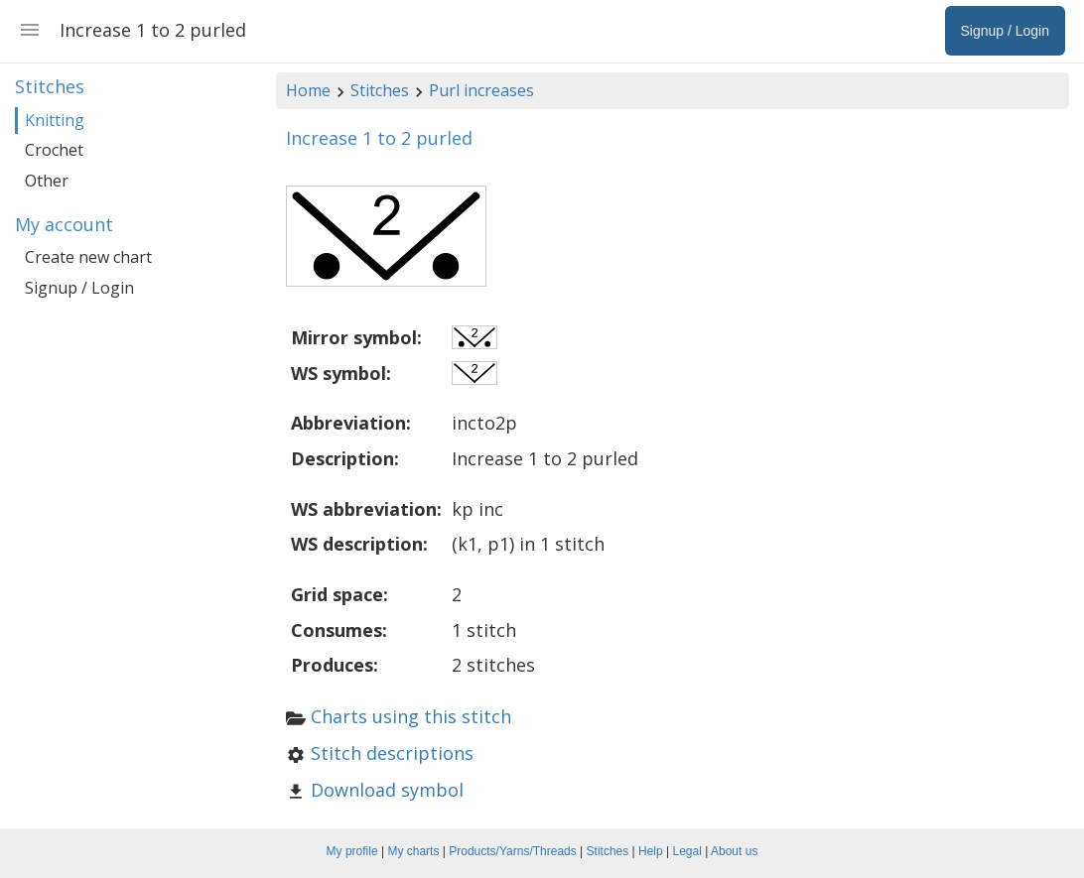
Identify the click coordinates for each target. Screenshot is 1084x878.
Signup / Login (79, 288)
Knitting (54, 120)
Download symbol (387, 790)
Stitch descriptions (392, 753)
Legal (687, 851)
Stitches (379, 90)
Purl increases (481, 90)
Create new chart (88, 257)
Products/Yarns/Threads (513, 851)
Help (650, 851)
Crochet (54, 150)
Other (46, 180)
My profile (352, 851)
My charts (413, 851)
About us (734, 851)
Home (308, 90)
